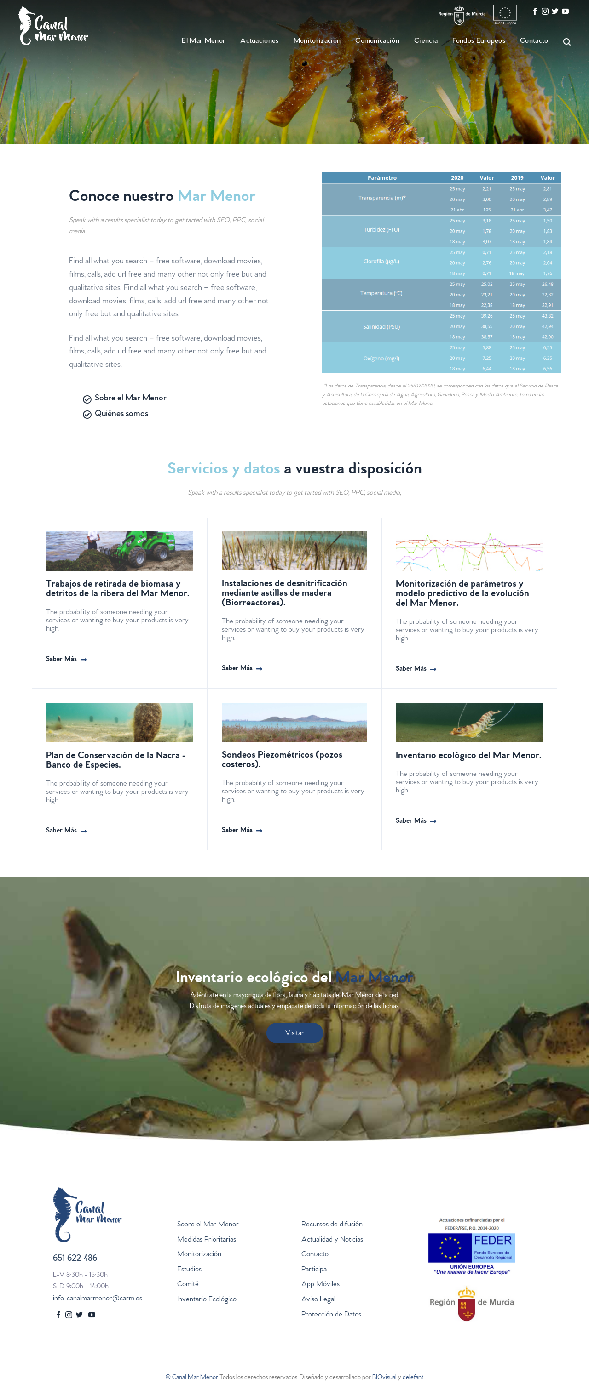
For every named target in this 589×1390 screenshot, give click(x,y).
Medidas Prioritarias (206, 1240)
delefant (413, 1377)
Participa (314, 1270)
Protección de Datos (331, 1315)
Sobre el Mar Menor (208, 1225)
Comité (188, 1284)
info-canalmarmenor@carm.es (97, 1299)
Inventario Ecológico (207, 1300)
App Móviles (320, 1284)
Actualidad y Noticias (332, 1240)
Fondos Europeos (478, 41)
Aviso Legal (318, 1300)
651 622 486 (75, 1259)
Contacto (534, 41)
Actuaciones (259, 41)
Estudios (189, 1270)
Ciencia (426, 41)
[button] (66, 660)
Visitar (294, 1033)
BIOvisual (384, 1377)
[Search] (563, 42)
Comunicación (377, 41)
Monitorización (317, 41)
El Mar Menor (203, 41)
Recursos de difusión (332, 1225)
